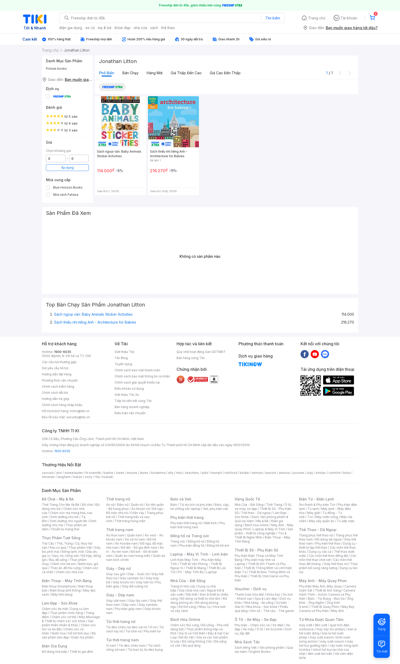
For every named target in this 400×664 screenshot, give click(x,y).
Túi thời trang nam (122, 640)
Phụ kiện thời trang (187, 517)
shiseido (48, 477)
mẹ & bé (104, 28)
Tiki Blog (121, 358)
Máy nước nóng (326, 517)
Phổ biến (106, 73)
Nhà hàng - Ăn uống (258, 603)
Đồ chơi (87, 505)
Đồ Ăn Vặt (186, 637)
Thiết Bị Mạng (195, 568)
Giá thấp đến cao (186, 73)
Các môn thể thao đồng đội (328, 556)
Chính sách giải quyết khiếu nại (137, 382)
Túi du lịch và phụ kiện (196, 505)
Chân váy (137, 513)
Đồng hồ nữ (196, 541)
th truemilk (93, 473)
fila (97, 477)
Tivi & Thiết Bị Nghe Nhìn (260, 535)
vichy (89, 477)
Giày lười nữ (144, 582)
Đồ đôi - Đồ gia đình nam (139, 547)
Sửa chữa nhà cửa (192, 590)
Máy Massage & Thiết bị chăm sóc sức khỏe (71, 619)
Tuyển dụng (123, 364)
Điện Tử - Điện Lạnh (316, 499)
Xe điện (277, 625)
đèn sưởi (321, 625)
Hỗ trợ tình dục (78, 633)
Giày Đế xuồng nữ (135, 586)
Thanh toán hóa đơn (249, 594)
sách (154, 28)
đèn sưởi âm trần (320, 654)
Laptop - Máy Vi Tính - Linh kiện (199, 554)
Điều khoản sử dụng (129, 388)
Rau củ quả (58, 547)
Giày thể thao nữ (336, 564)
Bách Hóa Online (185, 619)
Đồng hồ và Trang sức (189, 536)
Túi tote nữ (133, 631)
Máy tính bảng (62, 594)
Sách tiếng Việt (246, 647)
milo (179, 473)
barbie (108, 473)
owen (120, 473)
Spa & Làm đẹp (266, 598)
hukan (77, 477)
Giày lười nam (116, 600)
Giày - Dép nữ (118, 568)
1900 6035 (62, 451)
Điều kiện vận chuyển (130, 413)
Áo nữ (110, 505)
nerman (257, 473)
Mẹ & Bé (262, 521)
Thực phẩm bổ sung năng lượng (328, 566)
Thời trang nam (119, 529)
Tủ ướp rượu (345, 521)
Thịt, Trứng (65, 543)
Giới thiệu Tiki (124, 352)
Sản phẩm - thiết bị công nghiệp (264, 531)
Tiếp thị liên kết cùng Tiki (133, 401)
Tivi (310, 517)
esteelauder (74, 473)
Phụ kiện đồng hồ (191, 545)
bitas (347, 473)
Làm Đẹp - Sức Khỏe (60, 603)
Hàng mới (154, 73)
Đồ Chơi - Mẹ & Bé (58, 499)
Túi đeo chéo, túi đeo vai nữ (126, 627)
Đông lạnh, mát (73, 552)
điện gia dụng (70, 28)
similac (321, 473)
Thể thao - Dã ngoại (256, 513)
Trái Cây (48, 543)
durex (144, 473)
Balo (173, 505)
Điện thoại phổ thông (65, 590)
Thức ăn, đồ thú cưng (65, 568)
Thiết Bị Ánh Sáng (328, 590)
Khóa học (273, 594)
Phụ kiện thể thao (328, 543)
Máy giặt (313, 513)
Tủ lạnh (313, 509)
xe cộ (90, 28)
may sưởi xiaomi (322, 637)
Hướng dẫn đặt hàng (56, 374)
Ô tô (260, 629)
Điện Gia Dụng (54, 646)
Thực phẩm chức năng (66, 613)
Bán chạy (130, 73)
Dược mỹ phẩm (82, 637)
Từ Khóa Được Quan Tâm (321, 619)
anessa (284, 473)
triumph (216, 473)
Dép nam (129, 605)
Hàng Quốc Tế (247, 499)
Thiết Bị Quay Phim (325, 607)
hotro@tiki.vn (80, 411)
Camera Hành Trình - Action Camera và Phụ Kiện (327, 594)
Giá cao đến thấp (225, 73)
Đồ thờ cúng (187, 607)
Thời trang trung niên (130, 521)
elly (170, 473)
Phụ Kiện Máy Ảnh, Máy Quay (320, 586)
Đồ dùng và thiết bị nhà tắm (200, 598)
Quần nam (134, 535)
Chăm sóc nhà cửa (69, 572)
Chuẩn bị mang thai (65, 529)
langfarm (64, 477)
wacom (270, 473)
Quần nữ (137, 505)
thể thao (168, 28)
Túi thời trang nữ (120, 621)
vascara (48, 473)
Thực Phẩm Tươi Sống (61, 538)
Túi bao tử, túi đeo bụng (145, 649)
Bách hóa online (257, 525)
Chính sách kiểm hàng (58, 386)
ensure (132, 473)
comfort (335, 473)
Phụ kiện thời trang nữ (186, 523)
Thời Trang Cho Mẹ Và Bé (60, 505)
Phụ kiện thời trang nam (197, 525)
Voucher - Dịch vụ (250, 589)
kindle (244, 473)
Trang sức (177, 541)
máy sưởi (305, 625)
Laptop (211, 572)
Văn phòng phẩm (271, 647)
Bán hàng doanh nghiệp (132, 407)
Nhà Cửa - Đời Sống (187, 581)
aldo (205, 473)
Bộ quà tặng (192, 645)
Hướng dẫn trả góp (55, 399)
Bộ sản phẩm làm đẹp (69, 635)
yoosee (298, 473)
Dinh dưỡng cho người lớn (68, 521)
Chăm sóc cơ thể (64, 617)
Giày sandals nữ (131, 578)
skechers (192, 473)
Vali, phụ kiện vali (215, 509)
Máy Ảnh (337, 611)
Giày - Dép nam (120, 595)
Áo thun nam (115, 535)
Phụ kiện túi (152, 631)
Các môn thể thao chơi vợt (327, 558)
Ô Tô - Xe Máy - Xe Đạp (256, 619)
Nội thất (191, 594)
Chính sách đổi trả (55, 393)
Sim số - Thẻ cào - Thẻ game (272, 611)
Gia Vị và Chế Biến (192, 633)
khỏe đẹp (123, 28)
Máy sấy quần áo (321, 521)
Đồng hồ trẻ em (218, 545)
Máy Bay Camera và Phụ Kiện (326, 609)
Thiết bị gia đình (81, 652)
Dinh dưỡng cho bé (65, 517)
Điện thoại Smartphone (59, 586)
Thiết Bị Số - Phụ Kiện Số (256, 550)
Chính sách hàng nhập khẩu (62, 405)
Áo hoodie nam (126, 543)
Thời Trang (274, 505)
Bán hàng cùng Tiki (191, 358)
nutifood (230, 473)
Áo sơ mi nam (135, 539)
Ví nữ (153, 627)
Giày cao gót (115, 574)
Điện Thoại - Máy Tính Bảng (67, 581)
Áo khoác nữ (140, 509)
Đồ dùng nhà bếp (54, 652)
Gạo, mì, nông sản (65, 556)
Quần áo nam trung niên (132, 556)
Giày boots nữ (123, 582)
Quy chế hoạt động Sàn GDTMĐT (201, 352)
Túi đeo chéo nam (132, 645)
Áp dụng (67, 167)
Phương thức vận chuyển (60, 380)
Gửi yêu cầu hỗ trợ (55, 368)
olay (310, 473)
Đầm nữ (122, 505)
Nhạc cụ (205, 607)
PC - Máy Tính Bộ (191, 572)
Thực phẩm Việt (80, 547)
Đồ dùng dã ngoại (328, 539)
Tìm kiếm (272, 18)
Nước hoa (59, 633)
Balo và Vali (180, 499)
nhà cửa (140, 28)
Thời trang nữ (118, 499)
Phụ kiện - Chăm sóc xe (252, 625)
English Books (260, 652)
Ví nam (111, 645)
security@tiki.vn (78, 417)
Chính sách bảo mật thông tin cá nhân (142, 376)
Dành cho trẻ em (64, 564)
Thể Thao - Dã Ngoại (317, 529)
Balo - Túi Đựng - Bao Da (326, 598)
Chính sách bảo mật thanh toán (137, 370)
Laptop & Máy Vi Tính (269, 529)
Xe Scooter (274, 629)
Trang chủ (316, 18)
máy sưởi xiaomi (332, 641)
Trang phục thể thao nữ (316, 535)
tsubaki (107, 477)
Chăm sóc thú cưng (184, 625)
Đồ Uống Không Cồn (197, 641)
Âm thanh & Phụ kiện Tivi (317, 505)
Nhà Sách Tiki (247, 642)
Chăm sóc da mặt (55, 609)
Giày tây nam (137, 600)
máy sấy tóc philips (330, 629)
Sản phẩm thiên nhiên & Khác (68, 623)
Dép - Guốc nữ (138, 574)
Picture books (56, 68)
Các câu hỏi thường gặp (59, 362)
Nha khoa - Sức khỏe (261, 607)
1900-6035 (62, 352)
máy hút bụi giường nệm (326, 643)
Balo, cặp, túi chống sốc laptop (199, 507)
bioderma (158, 473)
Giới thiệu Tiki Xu (127, 395)
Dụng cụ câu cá (320, 552)
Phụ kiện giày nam (128, 609)
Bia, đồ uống (58, 560)
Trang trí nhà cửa (182, 586)
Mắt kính (210, 523)
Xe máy (248, 629)
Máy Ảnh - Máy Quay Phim (322, 581)
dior (59, 473)
